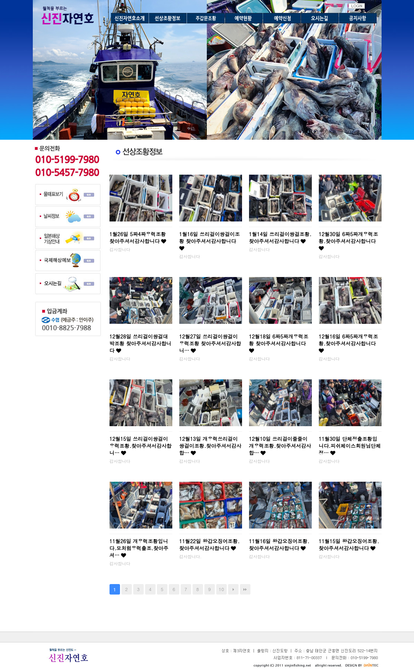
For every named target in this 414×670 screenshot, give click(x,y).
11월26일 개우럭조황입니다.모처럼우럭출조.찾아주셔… (139, 548)
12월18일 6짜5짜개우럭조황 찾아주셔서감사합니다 (278, 343)
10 (221, 589)
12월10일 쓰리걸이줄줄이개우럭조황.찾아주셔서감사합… (280, 445)
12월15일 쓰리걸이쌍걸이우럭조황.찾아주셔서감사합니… (141, 445)
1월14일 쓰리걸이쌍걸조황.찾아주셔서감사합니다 (280, 238)
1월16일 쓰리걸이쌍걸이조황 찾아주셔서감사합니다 (209, 241)
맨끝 (245, 589)
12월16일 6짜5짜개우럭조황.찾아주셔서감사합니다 (348, 343)
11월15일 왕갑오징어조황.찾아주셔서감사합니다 (349, 545)
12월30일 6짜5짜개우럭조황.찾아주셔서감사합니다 (348, 241)
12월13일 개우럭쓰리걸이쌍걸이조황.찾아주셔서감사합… (210, 445)
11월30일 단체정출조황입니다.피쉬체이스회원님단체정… (350, 445)
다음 (233, 589)
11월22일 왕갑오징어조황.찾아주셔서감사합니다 (209, 545)
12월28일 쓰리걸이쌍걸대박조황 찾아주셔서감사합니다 (141, 343)
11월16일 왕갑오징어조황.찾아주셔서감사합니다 (279, 545)
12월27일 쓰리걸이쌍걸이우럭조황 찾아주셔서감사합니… (210, 343)
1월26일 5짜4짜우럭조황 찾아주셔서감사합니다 (138, 238)
